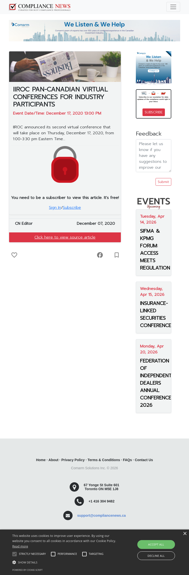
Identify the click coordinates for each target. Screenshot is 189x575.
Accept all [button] (156, 544)
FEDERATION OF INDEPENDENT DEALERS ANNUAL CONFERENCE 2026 (153, 383)
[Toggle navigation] (173, 7)
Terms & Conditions (104, 460)
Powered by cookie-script (27, 570)
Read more (20, 546)
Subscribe (72, 208)
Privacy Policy (73, 460)
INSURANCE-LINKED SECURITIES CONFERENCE (153, 314)
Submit (163, 181)
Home (41, 460)
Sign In (55, 208)
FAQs (127, 460)
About (53, 460)
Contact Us (144, 460)
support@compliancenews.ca (101, 515)
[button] (65, 562)
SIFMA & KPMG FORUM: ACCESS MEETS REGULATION (153, 249)
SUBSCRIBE (154, 112)
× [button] (185, 534)
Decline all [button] (156, 556)
